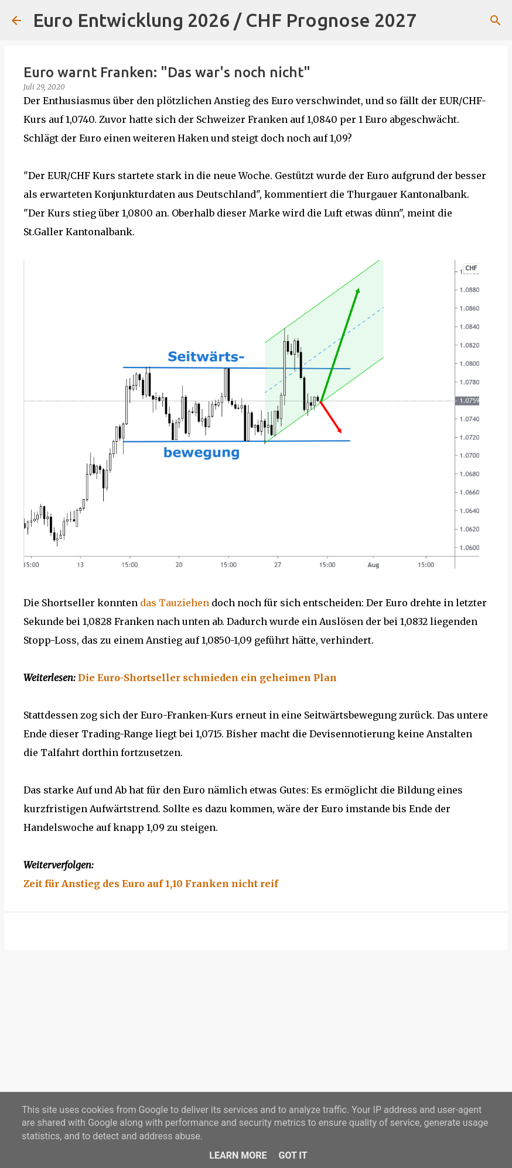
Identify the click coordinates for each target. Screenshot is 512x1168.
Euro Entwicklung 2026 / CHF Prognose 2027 (225, 19)
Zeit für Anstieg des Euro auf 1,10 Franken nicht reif (150, 883)
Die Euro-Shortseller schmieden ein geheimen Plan (207, 677)
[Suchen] (433, 20)
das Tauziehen (174, 603)
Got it (292, 1155)
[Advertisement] (256, 1049)
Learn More (238, 1155)
